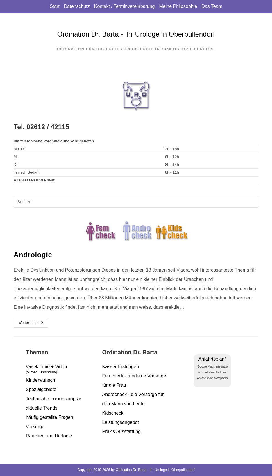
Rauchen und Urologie (49, 435)
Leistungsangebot (120, 422)
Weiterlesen (33, 323)
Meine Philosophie (178, 6)
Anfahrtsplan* (212, 359)
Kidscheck (113, 412)
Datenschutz (77, 6)
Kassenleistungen (120, 366)
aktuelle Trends (42, 408)
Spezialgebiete (41, 389)
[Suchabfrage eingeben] (136, 202)
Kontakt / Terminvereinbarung (124, 6)
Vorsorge (35, 426)
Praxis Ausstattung (121, 431)
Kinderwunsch (40, 380)
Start (55, 6)
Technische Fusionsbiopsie (53, 398)
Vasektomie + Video (60, 370)
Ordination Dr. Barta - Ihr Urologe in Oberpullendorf (136, 34)
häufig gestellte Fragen (49, 417)
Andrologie (33, 255)
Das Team (211, 6)
